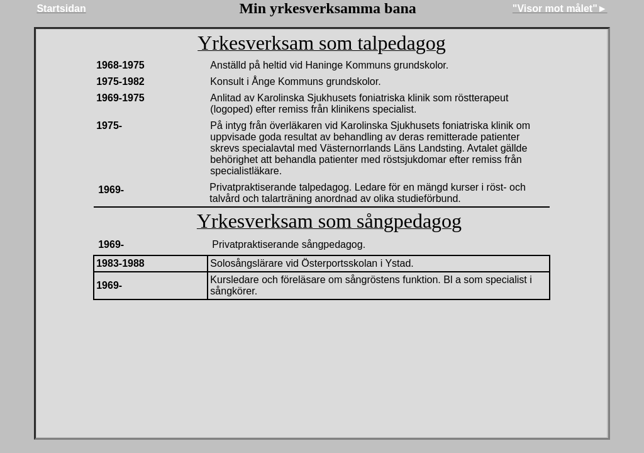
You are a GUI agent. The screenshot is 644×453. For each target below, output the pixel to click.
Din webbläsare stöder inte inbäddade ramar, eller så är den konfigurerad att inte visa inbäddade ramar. (321, 233)
